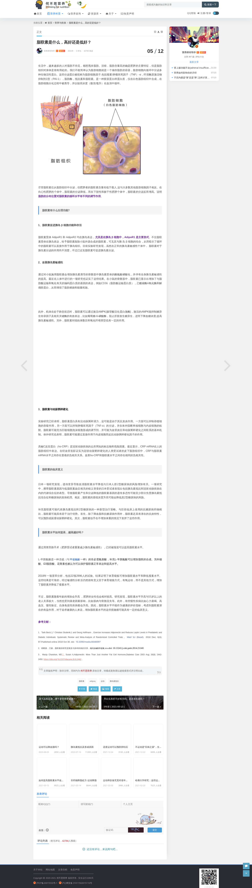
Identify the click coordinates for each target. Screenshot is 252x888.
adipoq (92, 681)
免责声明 (127, 13)
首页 (37, 13)
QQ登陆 (191, 13)
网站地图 (50, 869)
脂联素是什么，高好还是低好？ (85, 22)
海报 (105, 688)
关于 (109, 13)
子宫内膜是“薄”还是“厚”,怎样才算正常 (193, 77)
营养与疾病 (60, 22)
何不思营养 (62, 877)
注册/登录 (205, 13)
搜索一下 (210, 4)
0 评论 (78, 51)
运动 (102, 681)
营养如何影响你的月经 (185, 72)
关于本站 (37, 869)
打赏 (82, 688)
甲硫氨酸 (75, 559)
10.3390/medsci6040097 (88, 641)
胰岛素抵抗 (114, 681)
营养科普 (54, 13)
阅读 (93, 688)
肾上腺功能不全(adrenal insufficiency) (193, 67)
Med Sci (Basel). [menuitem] (135, 637)
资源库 (93, 13)
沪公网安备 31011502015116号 (75, 882)
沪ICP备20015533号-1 (45, 882)
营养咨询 (74, 13)
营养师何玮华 (54, 51)
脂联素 (81, 681)
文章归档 (62, 869)
